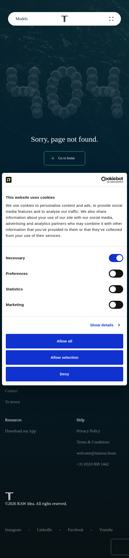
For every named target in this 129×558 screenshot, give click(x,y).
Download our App (20, 431)
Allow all (64, 341)
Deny (64, 374)
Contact (11, 391)
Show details (102, 325)
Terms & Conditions (93, 442)
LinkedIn (44, 530)
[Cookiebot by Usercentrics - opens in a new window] (101, 180)
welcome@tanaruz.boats (96, 453)
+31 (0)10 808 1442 (93, 464)
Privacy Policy (88, 431)
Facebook (75, 530)
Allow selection (65, 357)
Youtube (106, 530)
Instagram (13, 530)
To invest (12, 402)
